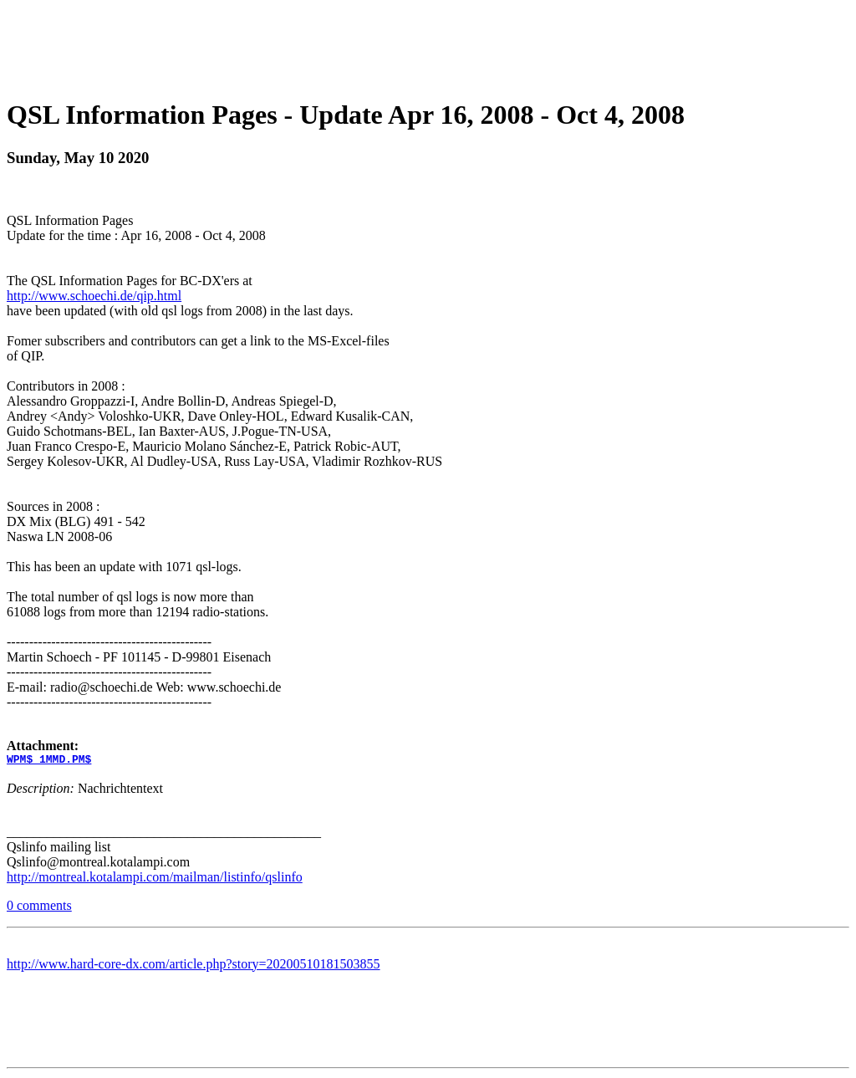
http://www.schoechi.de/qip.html (94, 296)
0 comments (39, 908)
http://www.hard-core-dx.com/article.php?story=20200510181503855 (193, 966)
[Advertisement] (428, 44)
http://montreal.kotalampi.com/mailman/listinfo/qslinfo (155, 879)
